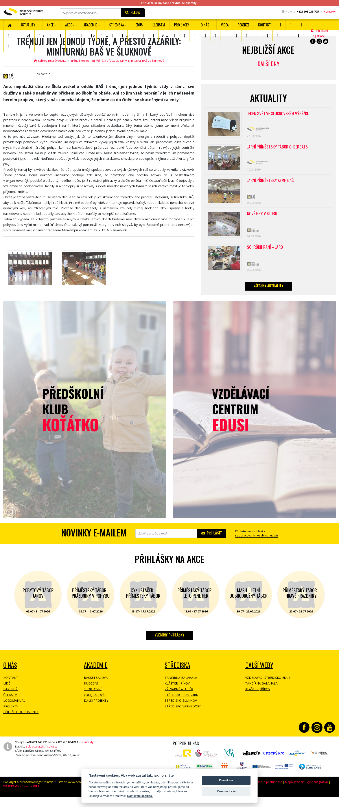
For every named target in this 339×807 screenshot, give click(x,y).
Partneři (10, 700)
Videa (225, 25)
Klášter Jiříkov (177, 694)
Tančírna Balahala (181, 689)
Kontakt (264, 25)
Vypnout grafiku (317, 793)
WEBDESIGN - (21, 797)
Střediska (177, 676)
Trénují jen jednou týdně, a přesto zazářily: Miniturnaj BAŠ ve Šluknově (117, 61)
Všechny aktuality (268, 296)
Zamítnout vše (226, 791)
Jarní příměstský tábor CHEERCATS (279, 149)
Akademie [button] (90, 25)
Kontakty (330, 11)
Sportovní (92, 700)
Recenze (243, 25)
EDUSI (140, 25)
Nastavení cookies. (140, 796)
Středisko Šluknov (181, 712)
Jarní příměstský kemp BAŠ (271, 185)
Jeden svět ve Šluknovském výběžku (279, 114)
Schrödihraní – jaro (266, 256)
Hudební (91, 694)
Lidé (6, 694)
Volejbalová (94, 706)
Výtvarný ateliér (179, 700)
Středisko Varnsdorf (183, 717)
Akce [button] (68, 25)
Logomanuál (14, 712)
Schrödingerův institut (50, 61)
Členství (10, 706)
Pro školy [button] (181, 25)
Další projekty (96, 712)
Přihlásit (211, 544)
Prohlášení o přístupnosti (265, 793)
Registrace (318, 36)
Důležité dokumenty (21, 723)
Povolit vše (226, 780)
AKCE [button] (50, 25)
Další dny (268, 63)
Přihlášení (319, 31)
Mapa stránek (294, 793)
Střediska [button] (116, 25)
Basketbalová (96, 689)
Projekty (10, 717)
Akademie (95, 676)
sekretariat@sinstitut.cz (41, 757)
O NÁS (10, 676)
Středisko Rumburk (181, 706)
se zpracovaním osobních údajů (256, 547)
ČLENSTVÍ (159, 25)
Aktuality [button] (27, 25)
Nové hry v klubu (263, 220)
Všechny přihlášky (169, 646)
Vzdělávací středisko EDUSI (268, 689)
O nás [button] (205, 25)
